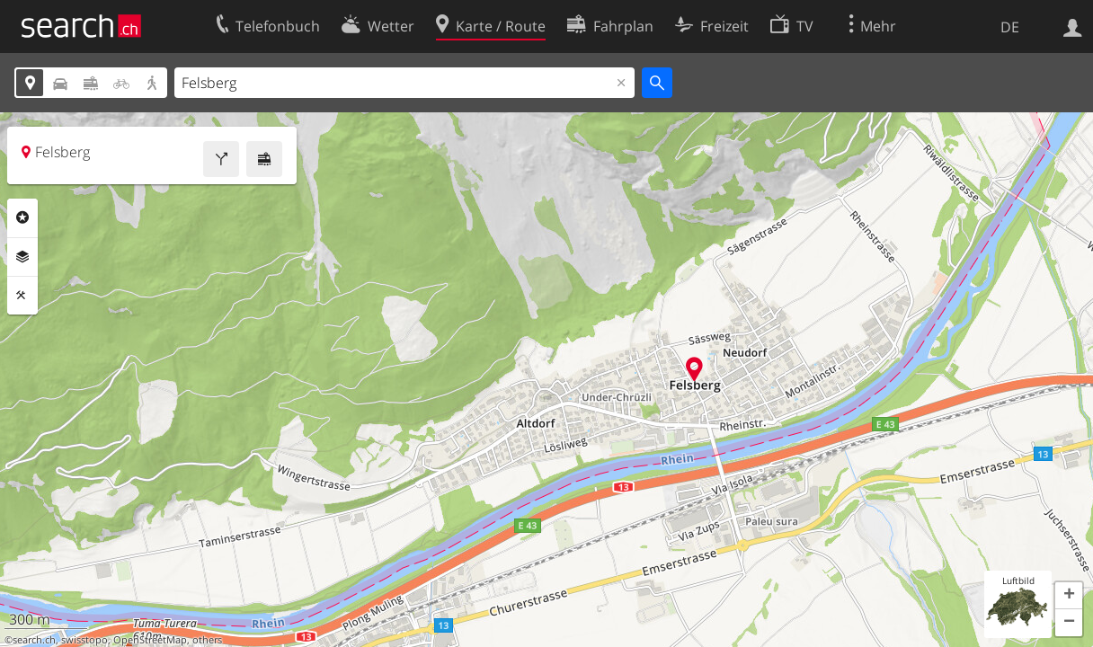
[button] (1068, 595)
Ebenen (22, 257)
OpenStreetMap (150, 640)
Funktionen (22, 296)
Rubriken (22, 217)
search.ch (34, 640)
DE (1009, 27)
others (207, 640)
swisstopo (84, 640)
